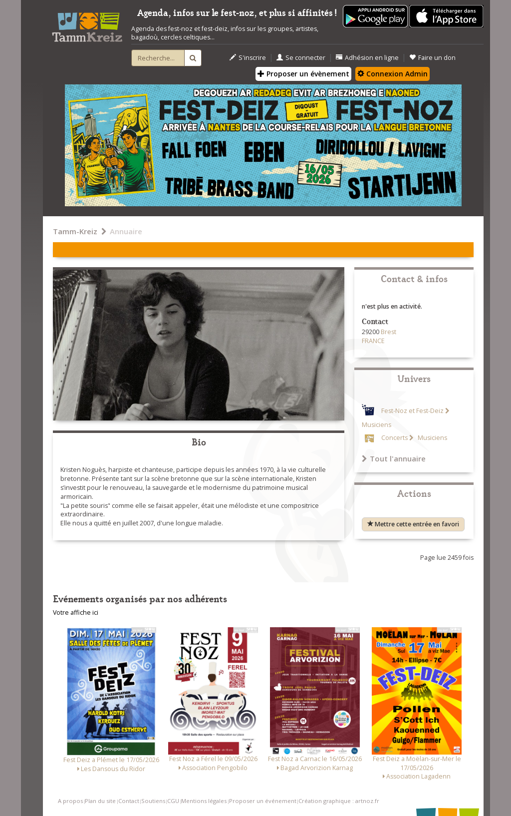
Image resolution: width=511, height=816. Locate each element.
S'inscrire (248, 57)
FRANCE (373, 341)
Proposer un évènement (303, 73)
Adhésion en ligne (367, 57)
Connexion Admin (392, 73)
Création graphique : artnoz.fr (338, 801)
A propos (70, 801)
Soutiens (153, 801)
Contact (128, 801)
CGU (173, 801)
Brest (388, 332)
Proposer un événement (262, 801)
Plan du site (100, 801)
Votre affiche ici (75, 612)
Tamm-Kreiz (75, 231)
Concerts (394, 437)
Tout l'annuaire (394, 458)
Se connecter (300, 57)
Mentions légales (204, 801)
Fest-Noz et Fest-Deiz (412, 411)
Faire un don (432, 57)
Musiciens (431, 437)
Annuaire (126, 231)
